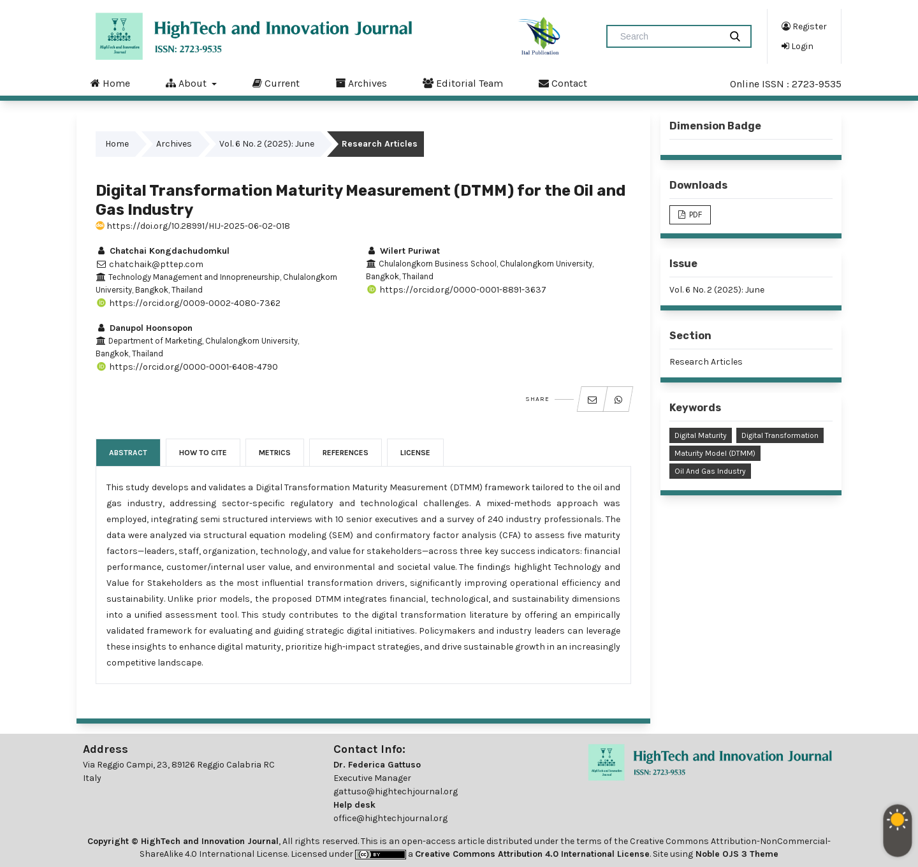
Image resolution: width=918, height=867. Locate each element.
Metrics (275, 452)
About (187, 83)
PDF (694, 214)
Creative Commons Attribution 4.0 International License (532, 854)
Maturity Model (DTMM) (714, 453)
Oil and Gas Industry (710, 471)
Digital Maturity (700, 435)
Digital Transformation (780, 435)
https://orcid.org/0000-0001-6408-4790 (187, 366)
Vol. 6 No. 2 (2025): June (266, 143)
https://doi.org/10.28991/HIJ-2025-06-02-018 (193, 226)
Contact (563, 83)
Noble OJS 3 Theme (735, 854)
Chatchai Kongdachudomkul (162, 250)
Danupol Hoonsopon (144, 328)
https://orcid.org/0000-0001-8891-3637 (456, 289)
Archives (361, 83)
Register (804, 26)
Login (797, 46)
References (345, 452)
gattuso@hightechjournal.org (395, 791)
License (415, 452)
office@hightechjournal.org (390, 818)
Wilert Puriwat (403, 250)
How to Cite (203, 452)
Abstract (128, 452)
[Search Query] (669, 36)
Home (110, 83)
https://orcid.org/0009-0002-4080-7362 (188, 303)
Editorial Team (463, 83)
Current (276, 83)
